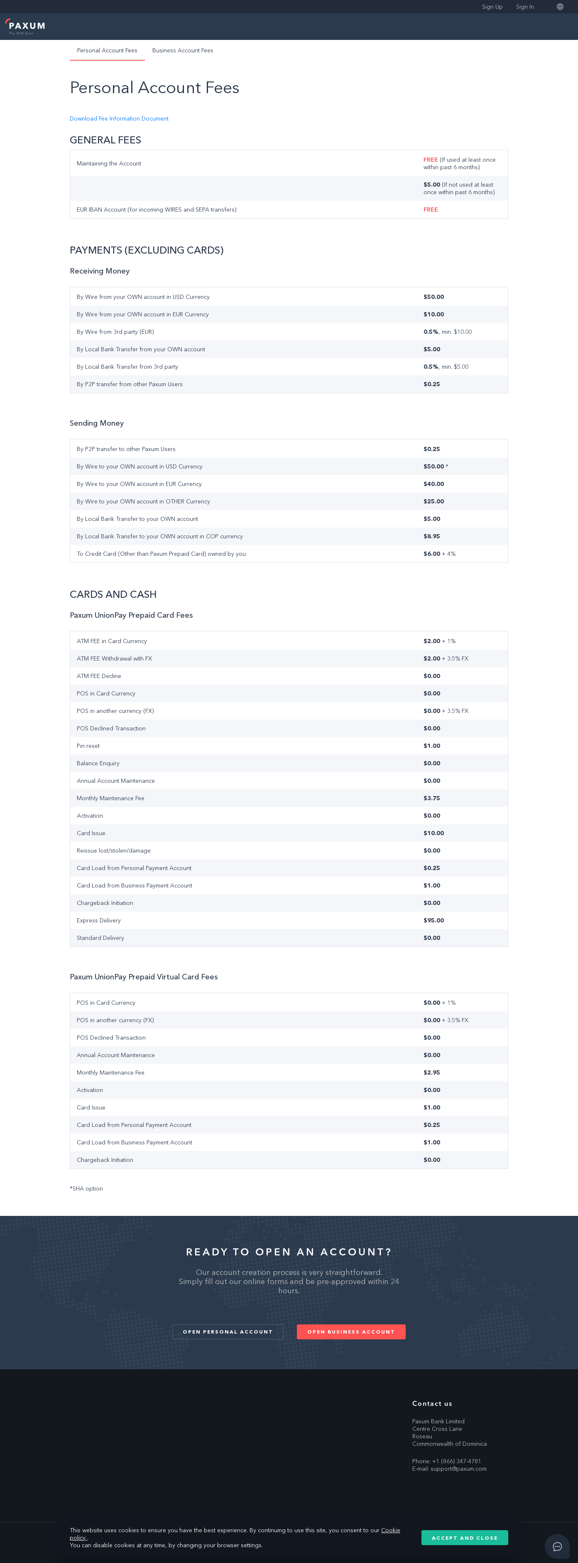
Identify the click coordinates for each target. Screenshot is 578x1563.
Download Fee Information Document (119, 118)
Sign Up (492, 6)
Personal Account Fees (107, 50)
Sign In (525, 6)
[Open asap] (557, 1546)
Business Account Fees (182, 50)
